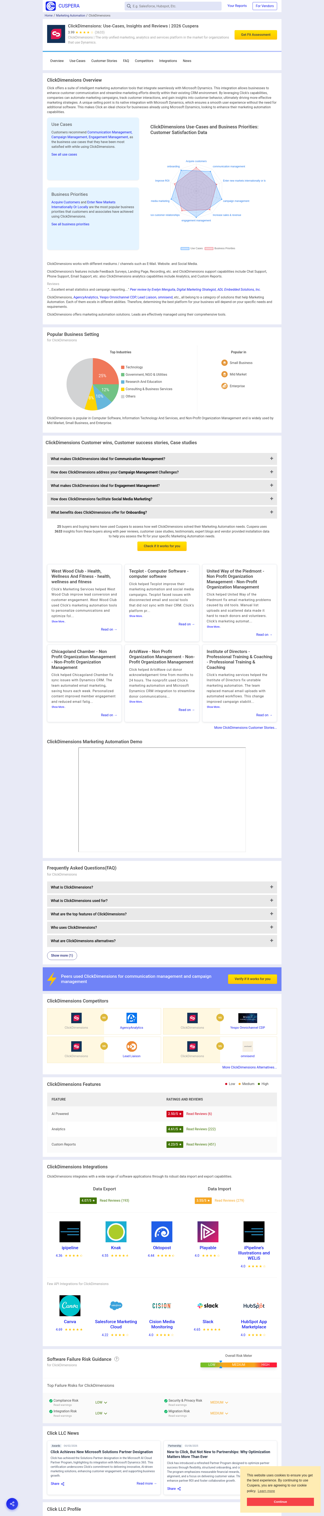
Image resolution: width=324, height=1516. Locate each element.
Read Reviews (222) (201, 1129)
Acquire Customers (66, 202)
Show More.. (59, 621)
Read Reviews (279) (229, 1200)
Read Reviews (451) (201, 1144)
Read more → (147, 1483)
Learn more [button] (266, 1491)
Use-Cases (77, 61)
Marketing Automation (70, 15)
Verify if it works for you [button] (252, 979)
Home (49, 15)
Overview (57, 61)
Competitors (144, 61)
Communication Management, (109, 132)
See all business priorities (70, 224)
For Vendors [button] (265, 6)
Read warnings (63, 1404)
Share (55, 1484)
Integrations (168, 61)
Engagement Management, (109, 137)
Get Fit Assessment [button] (255, 35)
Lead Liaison (147, 297)
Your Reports (237, 6)
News (187, 61)
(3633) (100, 32)
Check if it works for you (162, 546)
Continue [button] (280, 1501)
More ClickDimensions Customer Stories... (245, 728)
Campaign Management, (70, 137)
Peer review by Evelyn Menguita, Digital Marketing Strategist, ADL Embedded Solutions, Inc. (195, 290)
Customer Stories (104, 61)
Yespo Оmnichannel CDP (117, 297)
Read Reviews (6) (199, 1114)
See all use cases (64, 154)
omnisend (165, 297)
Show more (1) (62, 955)
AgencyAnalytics (85, 297)
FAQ (126, 61)
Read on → (109, 629)
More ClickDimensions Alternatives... (249, 1067)
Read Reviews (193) (114, 1200)
